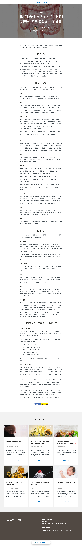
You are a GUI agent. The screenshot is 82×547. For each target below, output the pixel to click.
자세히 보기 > (15, 460)
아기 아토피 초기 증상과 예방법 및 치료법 (66, 482)
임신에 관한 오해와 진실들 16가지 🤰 (15, 441)
